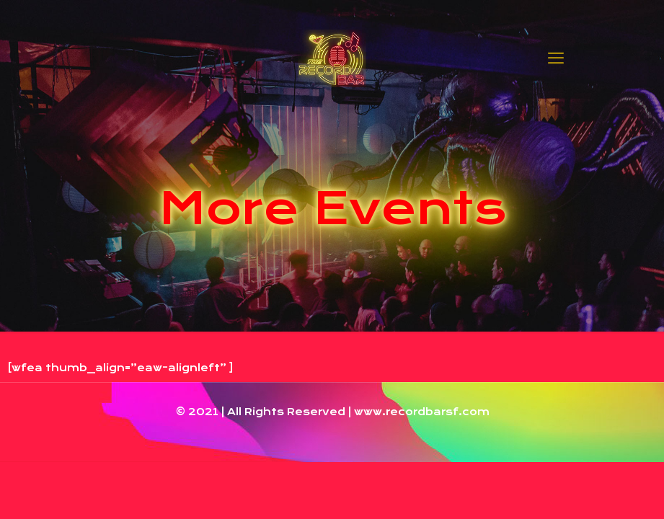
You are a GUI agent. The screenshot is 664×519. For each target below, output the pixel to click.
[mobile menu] (556, 57)
